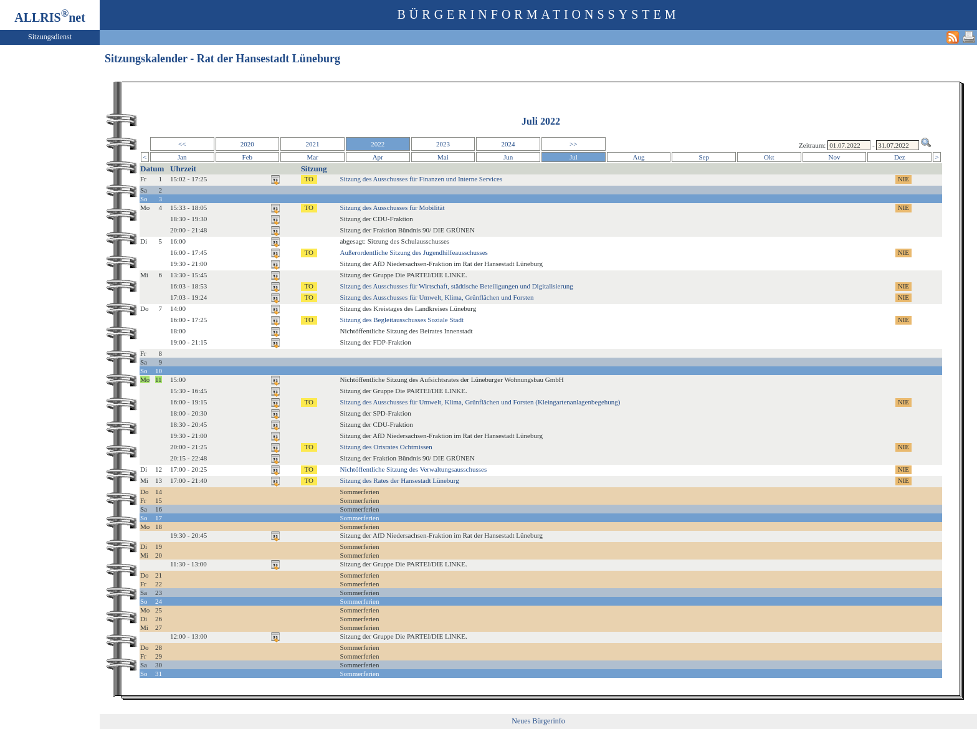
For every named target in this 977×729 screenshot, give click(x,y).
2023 (443, 144)
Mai (443, 157)
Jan (182, 157)
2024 (508, 144)
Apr (378, 157)
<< (182, 144)
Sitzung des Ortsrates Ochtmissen (386, 446)
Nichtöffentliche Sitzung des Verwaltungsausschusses (413, 469)
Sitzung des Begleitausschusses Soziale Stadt (402, 319)
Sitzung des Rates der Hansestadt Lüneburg (399, 480)
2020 (247, 144)
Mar (312, 157)
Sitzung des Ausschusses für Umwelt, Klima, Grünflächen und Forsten (436, 297)
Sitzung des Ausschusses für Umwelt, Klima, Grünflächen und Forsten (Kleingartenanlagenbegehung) (480, 402)
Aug (639, 157)
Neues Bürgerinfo (538, 721)
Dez (899, 157)
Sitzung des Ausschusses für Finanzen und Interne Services (421, 179)
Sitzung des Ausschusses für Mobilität (392, 207)
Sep (703, 157)
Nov (835, 157)
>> (573, 144)
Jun (508, 157)
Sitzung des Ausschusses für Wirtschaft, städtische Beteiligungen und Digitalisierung (456, 286)
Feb (247, 157)
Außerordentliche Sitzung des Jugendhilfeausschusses (413, 252)
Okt (769, 157)
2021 (313, 144)
